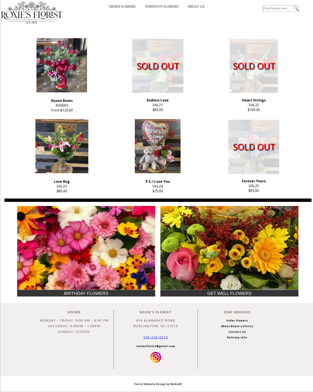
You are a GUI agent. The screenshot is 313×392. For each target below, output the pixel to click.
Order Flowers (237, 320)
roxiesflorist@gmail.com (155, 346)
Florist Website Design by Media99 (158, 384)
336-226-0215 (155, 337)
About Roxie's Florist (237, 326)
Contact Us (237, 331)
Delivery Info (237, 337)
